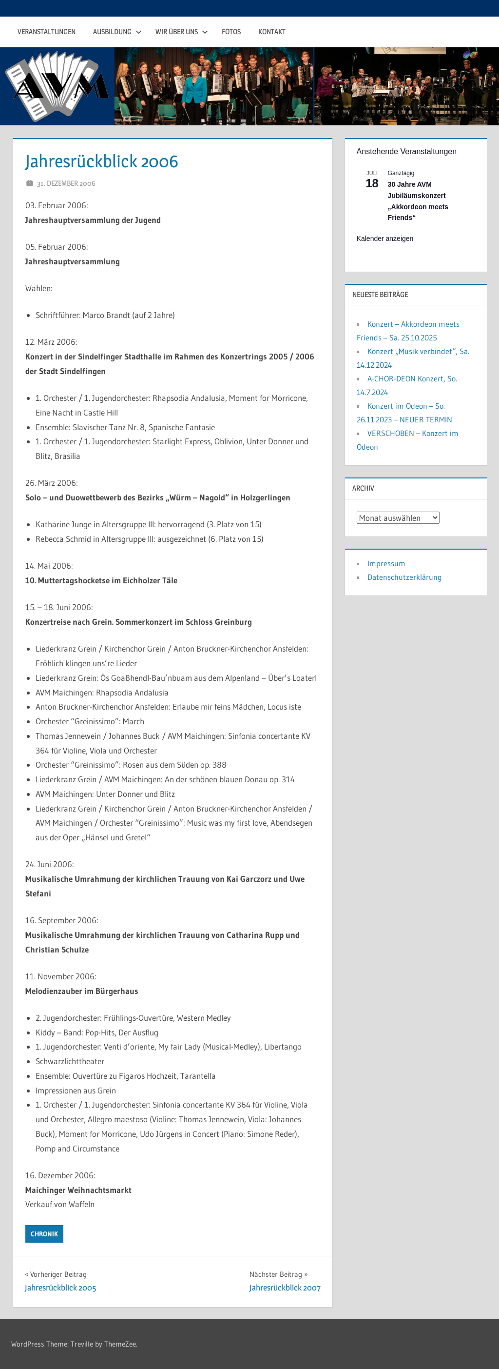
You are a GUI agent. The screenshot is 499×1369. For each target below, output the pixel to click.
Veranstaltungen (47, 31)
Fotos (231, 31)
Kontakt (272, 31)
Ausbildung (117, 31)
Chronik (44, 1234)
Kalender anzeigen (385, 238)
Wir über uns (181, 31)
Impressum (386, 563)
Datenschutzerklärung (404, 577)
